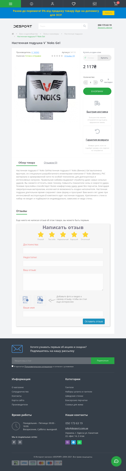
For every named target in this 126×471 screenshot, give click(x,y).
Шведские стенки (74, 396)
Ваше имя (29, 307)
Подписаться (102, 360)
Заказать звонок (105, 27)
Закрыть (108, 12)
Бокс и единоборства (28, 34)
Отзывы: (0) (69, 56)
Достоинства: (31, 244)
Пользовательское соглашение (38, 366)
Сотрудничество (20, 391)
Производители (20, 404)
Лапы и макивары (51, 34)
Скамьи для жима (74, 404)
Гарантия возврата (97, 139)
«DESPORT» (57, 457)
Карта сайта (18, 400)
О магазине (18, 387)
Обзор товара (26, 162)
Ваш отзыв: (29, 270)
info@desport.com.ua (76, 428)
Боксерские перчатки (76, 400)
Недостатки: (30, 257)
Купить (104, 57)
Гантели (69, 387)
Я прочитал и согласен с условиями (44, 366)
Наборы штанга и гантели (78, 391)
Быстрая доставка (97, 111)
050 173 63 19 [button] (74, 423)
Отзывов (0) (50, 162)
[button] (52, 3)
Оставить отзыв (94, 321)
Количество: (89, 77)
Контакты (17, 396)
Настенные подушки (73, 34)
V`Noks (35, 52)
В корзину (97, 91)
